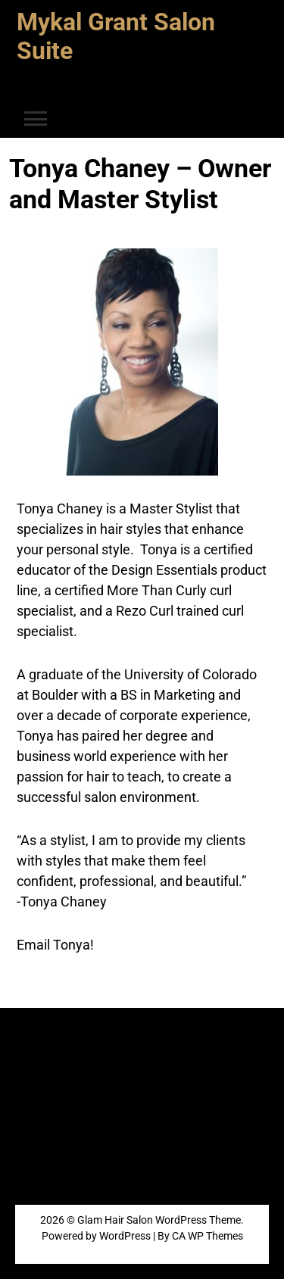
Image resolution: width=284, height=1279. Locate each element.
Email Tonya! (55, 945)
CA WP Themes (207, 1236)
